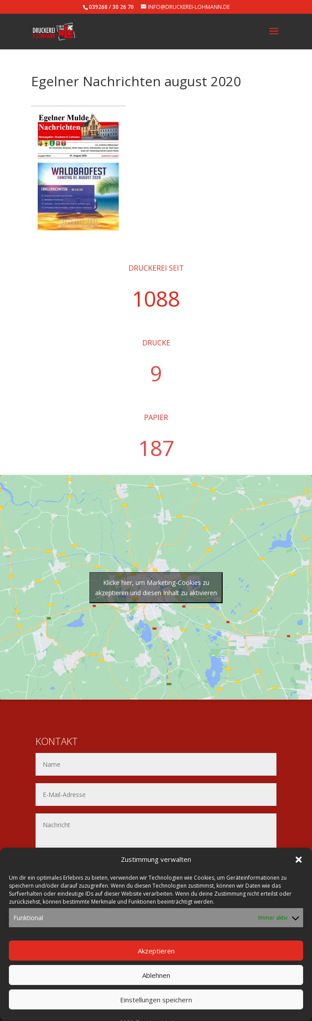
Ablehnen (156, 988)
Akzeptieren (156, 963)
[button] (298, 872)
